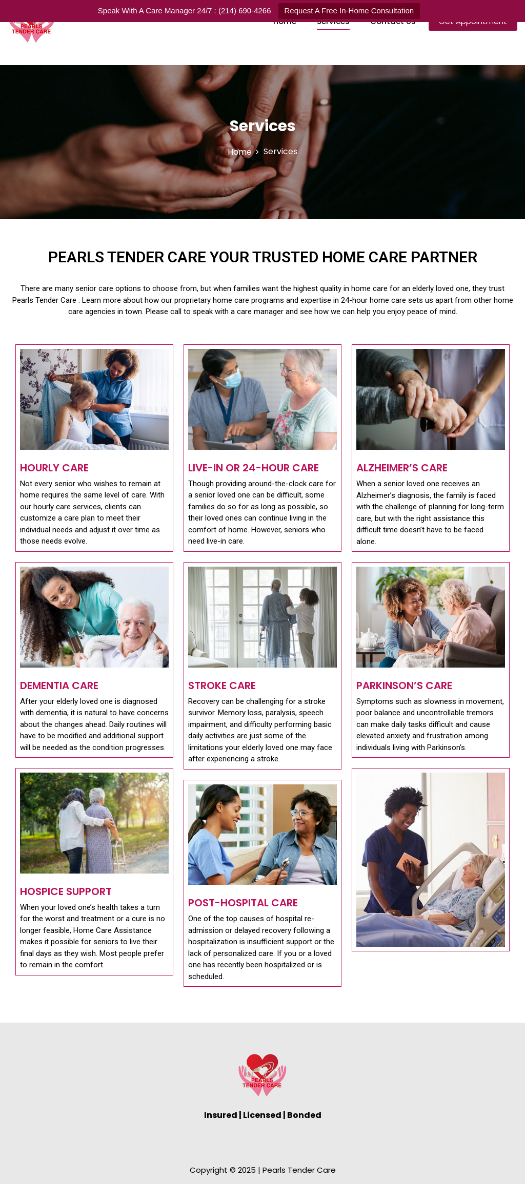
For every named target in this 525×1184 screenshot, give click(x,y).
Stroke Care (222, 685)
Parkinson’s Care (404, 685)
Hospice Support (66, 891)
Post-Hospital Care (243, 903)
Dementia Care (59, 685)
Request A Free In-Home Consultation (349, 10)
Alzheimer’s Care (402, 468)
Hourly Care (54, 468)
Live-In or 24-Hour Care (253, 468)
